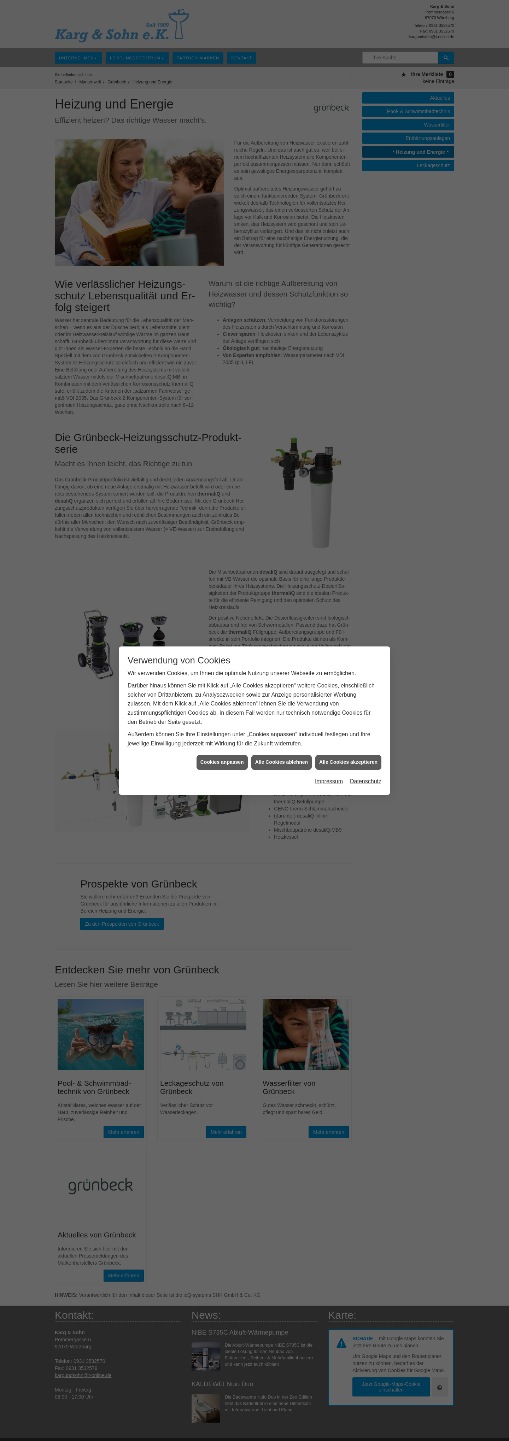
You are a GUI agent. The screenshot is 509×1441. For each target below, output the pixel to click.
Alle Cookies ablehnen (281, 757)
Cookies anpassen (222, 757)
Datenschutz (365, 776)
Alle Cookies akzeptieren (348, 757)
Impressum (329, 776)
